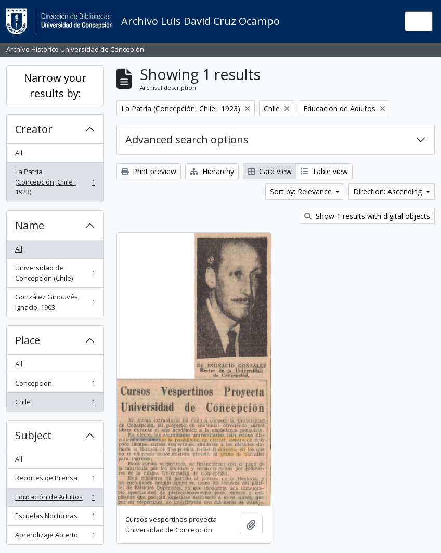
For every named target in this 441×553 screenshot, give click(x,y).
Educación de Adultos (55, 499)
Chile (55, 404)
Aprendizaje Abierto (55, 537)
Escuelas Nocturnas (55, 518)
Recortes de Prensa (55, 480)
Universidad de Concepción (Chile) (55, 273)
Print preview (148, 171)
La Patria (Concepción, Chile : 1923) (55, 181)
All (18, 152)
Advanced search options (187, 140)
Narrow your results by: (55, 85)
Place (27, 340)
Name (29, 225)
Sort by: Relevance (302, 191)
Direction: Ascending (388, 191)
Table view (324, 171)
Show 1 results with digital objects (367, 216)
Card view (270, 171)
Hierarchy (212, 171)
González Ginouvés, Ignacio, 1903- (55, 302)
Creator (34, 129)
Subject (33, 435)
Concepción (55, 385)
